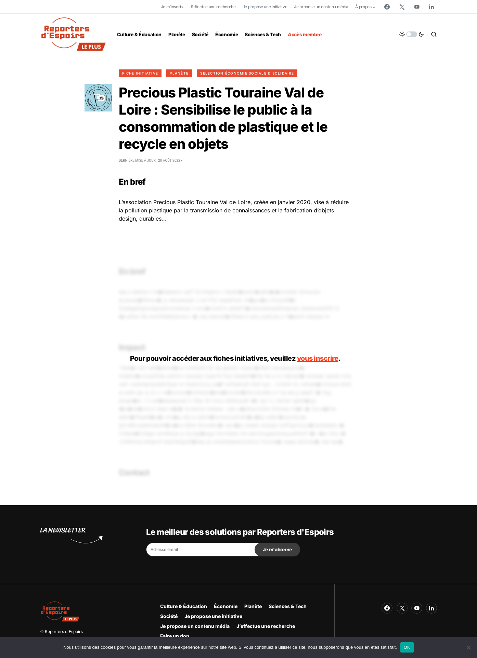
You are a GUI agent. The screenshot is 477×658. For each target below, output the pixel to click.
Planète (179, 73)
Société (169, 616)
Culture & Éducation (183, 606)
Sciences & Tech (288, 606)
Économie (225, 606)
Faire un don (174, 636)
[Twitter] (402, 7)
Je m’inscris (172, 6)
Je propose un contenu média (321, 6)
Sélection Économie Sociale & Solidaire (247, 73)
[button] (411, 34)
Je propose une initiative (265, 6)
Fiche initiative (140, 73)
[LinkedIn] (431, 7)
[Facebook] (387, 7)
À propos (363, 6)
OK (407, 647)
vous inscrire (317, 358)
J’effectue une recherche (213, 6)
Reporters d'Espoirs (64, 631)
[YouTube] (416, 7)
